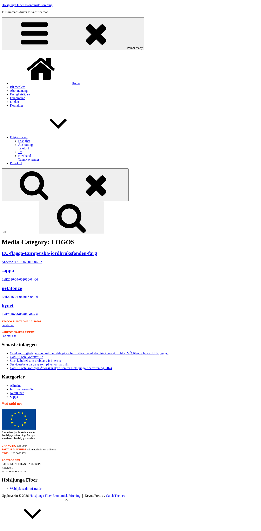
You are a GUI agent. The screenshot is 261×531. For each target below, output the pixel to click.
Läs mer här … (10, 335)
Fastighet (24, 141)
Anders (6, 262)
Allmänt (15, 385)
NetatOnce (17, 393)
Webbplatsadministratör (25, 488)
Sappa (14, 396)
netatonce (12, 288)
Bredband (24, 155)
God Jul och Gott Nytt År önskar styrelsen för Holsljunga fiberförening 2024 (61, 368)
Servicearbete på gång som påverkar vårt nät (39, 364)
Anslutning (25, 144)
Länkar (14, 101)
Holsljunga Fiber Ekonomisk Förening (27, 5)
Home (45, 83)
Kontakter (16, 105)
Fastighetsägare (20, 94)
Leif (4, 279)
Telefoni (23, 148)
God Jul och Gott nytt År (26, 357)
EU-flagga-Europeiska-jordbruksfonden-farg (49, 253)
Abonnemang (19, 90)
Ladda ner (8, 325)
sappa (8, 270)
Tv (20, 152)
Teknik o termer (28, 159)
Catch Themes (115, 495)
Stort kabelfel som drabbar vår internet (35, 360)
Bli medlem (17, 87)
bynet (7, 305)
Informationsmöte (22, 389)
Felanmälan (17, 98)
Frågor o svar (49, 137)
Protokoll (16, 163)
